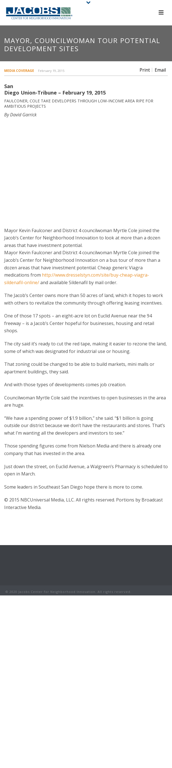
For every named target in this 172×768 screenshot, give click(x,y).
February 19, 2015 (51, 71)
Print (145, 70)
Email (160, 70)
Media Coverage (19, 70)
